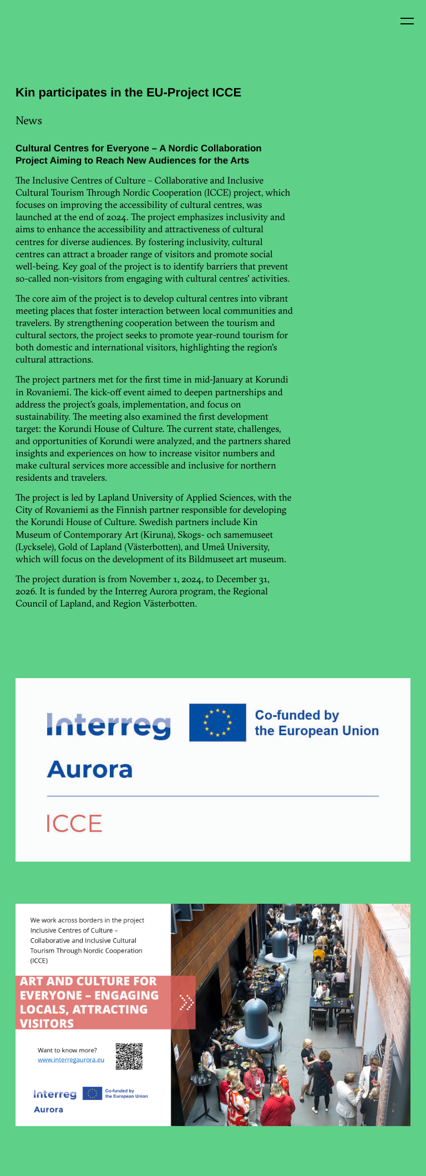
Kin (32, 32)
